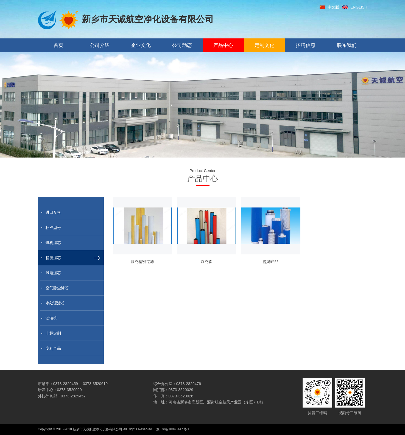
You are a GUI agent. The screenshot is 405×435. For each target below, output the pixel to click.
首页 (58, 45)
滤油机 (51, 318)
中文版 (329, 7)
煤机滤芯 (53, 242)
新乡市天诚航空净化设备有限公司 (126, 19)
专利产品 (53, 348)
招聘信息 (305, 45)
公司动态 (182, 45)
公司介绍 (100, 45)
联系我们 (347, 45)
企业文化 (141, 45)
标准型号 (53, 227)
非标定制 (53, 333)
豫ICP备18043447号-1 (172, 429)
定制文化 (264, 45)
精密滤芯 (53, 258)
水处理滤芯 (55, 303)
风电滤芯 (53, 273)
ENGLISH (354, 7)
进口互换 (53, 212)
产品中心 (223, 45)
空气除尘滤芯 (57, 288)
